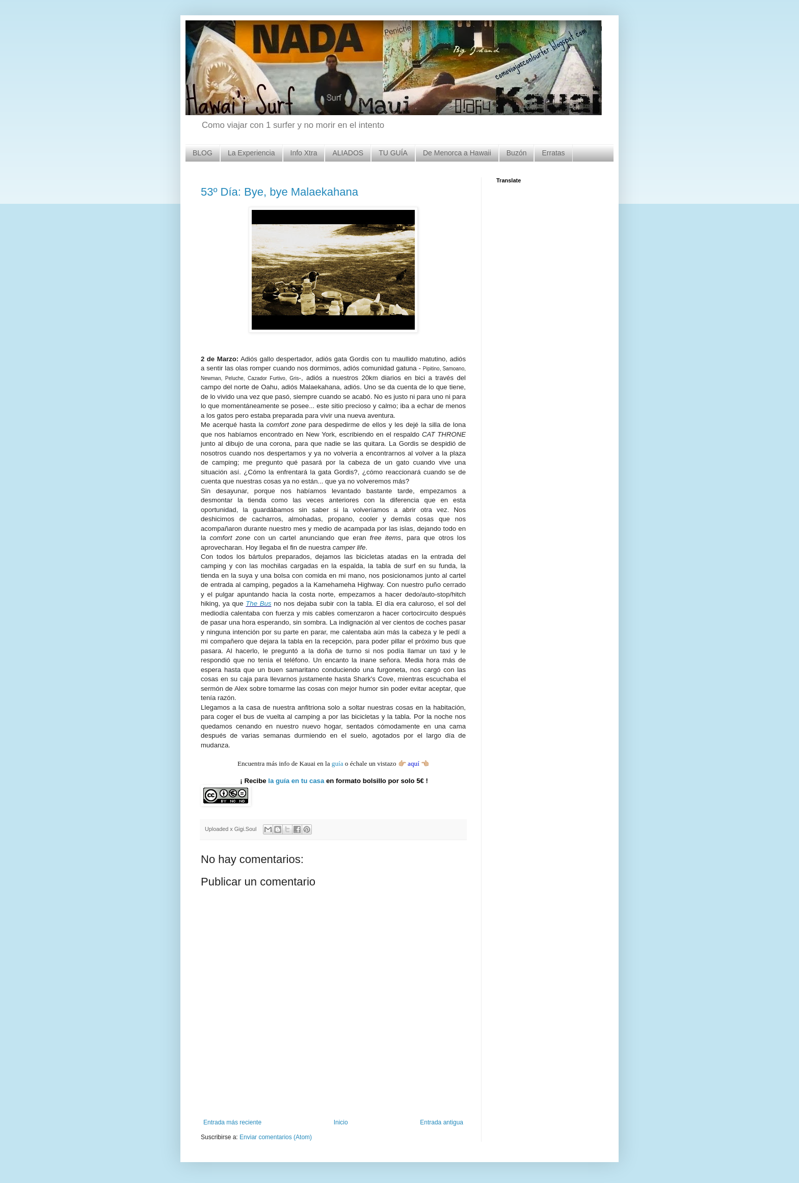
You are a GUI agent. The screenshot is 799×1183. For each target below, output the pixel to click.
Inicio (341, 1122)
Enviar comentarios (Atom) (275, 1137)
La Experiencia (251, 153)
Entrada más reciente (232, 1122)
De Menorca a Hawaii (457, 153)
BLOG (202, 153)
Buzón (517, 153)
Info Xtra (303, 153)
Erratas (553, 153)
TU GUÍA (393, 153)
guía (337, 763)
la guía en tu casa (296, 781)
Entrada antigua (441, 1122)
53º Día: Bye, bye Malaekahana (279, 191)
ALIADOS (347, 153)
